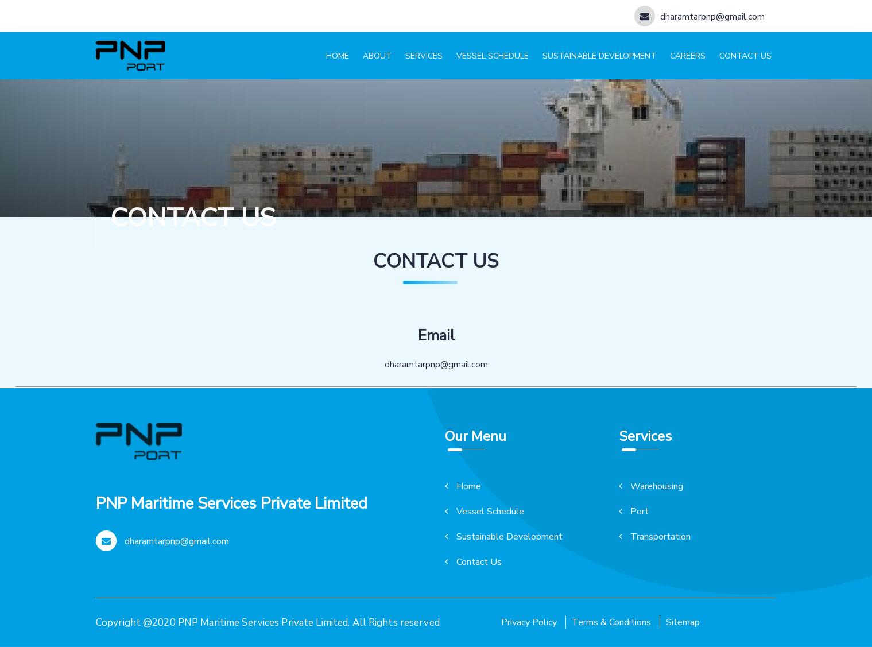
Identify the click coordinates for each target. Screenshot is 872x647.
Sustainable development (599, 56)
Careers (688, 56)
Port (634, 511)
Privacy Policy (529, 622)
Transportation (655, 536)
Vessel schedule (492, 56)
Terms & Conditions (611, 622)
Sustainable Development (504, 536)
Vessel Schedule (484, 511)
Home (337, 56)
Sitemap (683, 622)
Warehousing (651, 486)
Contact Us (473, 562)
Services (424, 56)
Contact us (745, 56)
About (377, 56)
